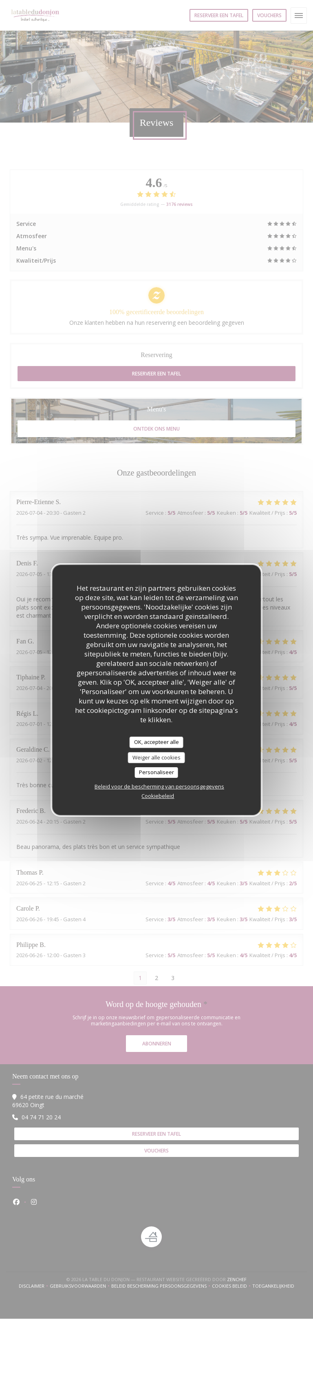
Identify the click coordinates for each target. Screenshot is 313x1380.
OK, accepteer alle (156, 742)
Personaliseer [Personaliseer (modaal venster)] (156, 772)
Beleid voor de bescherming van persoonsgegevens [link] (159, 786)
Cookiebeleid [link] (157, 795)
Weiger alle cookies (156, 757)
